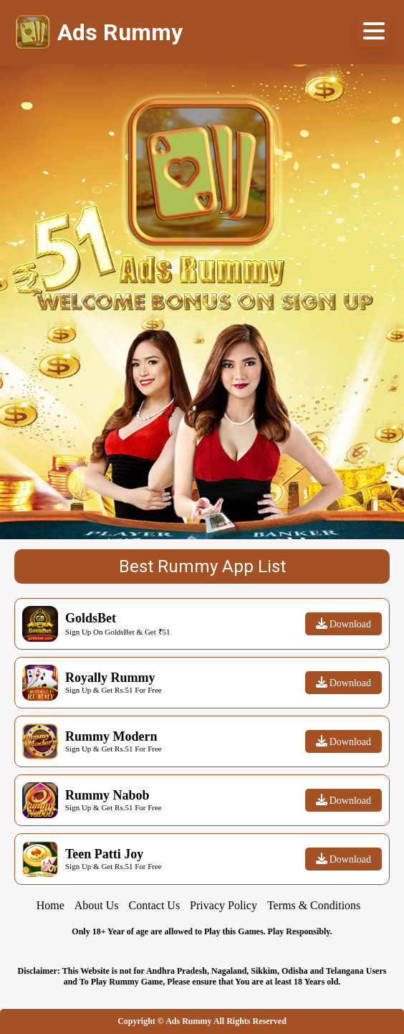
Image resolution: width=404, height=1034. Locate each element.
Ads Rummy (188, 1021)
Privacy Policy (223, 905)
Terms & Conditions (313, 905)
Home (50, 905)
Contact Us (155, 905)
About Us (96, 905)
